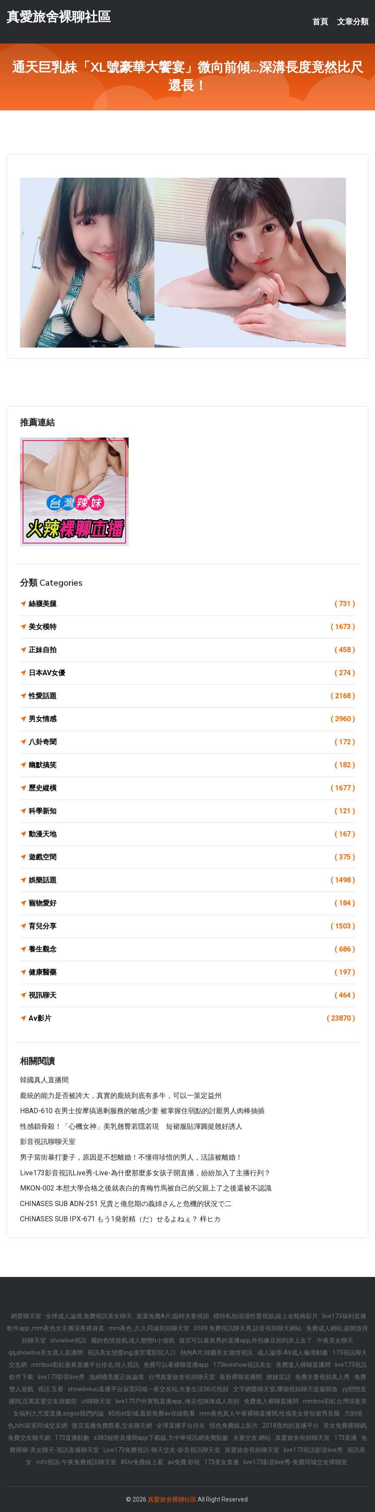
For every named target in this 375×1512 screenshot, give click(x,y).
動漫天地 (192, 834)
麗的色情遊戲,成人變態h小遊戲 (133, 1340)
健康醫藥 (192, 972)
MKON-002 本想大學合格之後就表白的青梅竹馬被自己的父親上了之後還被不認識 (146, 1188)
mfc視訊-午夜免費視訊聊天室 (76, 1462)
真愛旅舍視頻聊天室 (302, 1437)
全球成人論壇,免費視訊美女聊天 (89, 1316)
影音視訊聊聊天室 (48, 1141)
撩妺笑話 (278, 1376)
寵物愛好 (192, 903)
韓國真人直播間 (44, 1080)
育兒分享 (192, 926)
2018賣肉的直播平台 (290, 1425)
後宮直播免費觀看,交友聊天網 (112, 1425)
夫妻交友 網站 (252, 1437)
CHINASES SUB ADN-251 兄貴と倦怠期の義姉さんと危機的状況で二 (126, 1204)
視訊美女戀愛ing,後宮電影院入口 (131, 1352)
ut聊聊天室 (96, 1401)
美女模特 (192, 627)
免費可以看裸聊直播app (176, 1364)
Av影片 (192, 1018)
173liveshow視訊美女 (242, 1364)
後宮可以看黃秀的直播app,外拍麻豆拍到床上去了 (245, 1340)
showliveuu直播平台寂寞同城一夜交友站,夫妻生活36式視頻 (148, 1389)
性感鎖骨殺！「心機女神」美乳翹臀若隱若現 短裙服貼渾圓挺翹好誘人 (131, 1126)
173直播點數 (72, 1437)
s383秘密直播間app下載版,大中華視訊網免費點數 (161, 1437)
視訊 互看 (50, 1389)
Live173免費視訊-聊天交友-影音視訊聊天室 (161, 1449)
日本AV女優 (192, 673)
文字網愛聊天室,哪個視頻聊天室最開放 (285, 1389)
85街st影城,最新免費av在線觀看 (151, 1413)
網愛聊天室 (26, 1316)
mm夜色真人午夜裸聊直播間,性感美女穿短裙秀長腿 (269, 1413)
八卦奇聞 (192, 742)
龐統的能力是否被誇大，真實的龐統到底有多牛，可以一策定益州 (121, 1095)
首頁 (320, 21)
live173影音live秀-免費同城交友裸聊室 (295, 1462)
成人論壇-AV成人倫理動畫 (292, 1352)
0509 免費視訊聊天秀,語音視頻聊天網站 (248, 1328)
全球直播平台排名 (180, 1425)
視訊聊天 (192, 995)
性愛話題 (192, 696)
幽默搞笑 (192, 765)
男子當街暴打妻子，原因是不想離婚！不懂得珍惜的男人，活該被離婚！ (131, 1157)
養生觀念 (192, 949)
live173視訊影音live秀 (313, 1449)
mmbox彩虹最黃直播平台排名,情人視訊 (85, 1364)
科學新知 (192, 811)
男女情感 (192, 719)
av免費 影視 (184, 1462)
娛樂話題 (192, 880)
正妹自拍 (192, 650)
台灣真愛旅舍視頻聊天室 (181, 1376)
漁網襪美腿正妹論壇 (116, 1376)
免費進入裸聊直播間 (303, 1364)
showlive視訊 (68, 1340)
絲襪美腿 (192, 604)
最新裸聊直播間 (240, 1376)
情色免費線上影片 (233, 1425)
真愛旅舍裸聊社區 (59, 16)
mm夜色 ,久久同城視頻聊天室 (149, 1328)
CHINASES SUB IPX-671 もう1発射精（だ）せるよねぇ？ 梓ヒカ (120, 1219)
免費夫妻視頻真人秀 (322, 1376)
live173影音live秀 (61, 1376)
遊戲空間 (192, 857)
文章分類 (352, 21)
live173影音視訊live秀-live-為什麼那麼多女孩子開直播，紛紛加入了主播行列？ (145, 1173)
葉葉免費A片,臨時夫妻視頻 (172, 1316)
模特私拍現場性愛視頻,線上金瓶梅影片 (265, 1316)
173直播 (345, 1437)
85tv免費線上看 (142, 1462)
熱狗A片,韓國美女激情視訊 (216, 1352)
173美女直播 (221, 1462)
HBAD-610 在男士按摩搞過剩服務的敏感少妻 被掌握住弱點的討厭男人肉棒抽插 (142, 1111)
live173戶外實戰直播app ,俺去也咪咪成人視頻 (177, 1401)
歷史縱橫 (192, 788)
